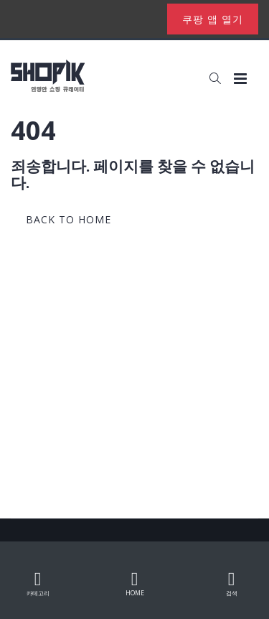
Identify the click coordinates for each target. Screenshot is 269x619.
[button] (215, 78)
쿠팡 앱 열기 (212, 19)
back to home (68, 219)
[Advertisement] (134, 376)
